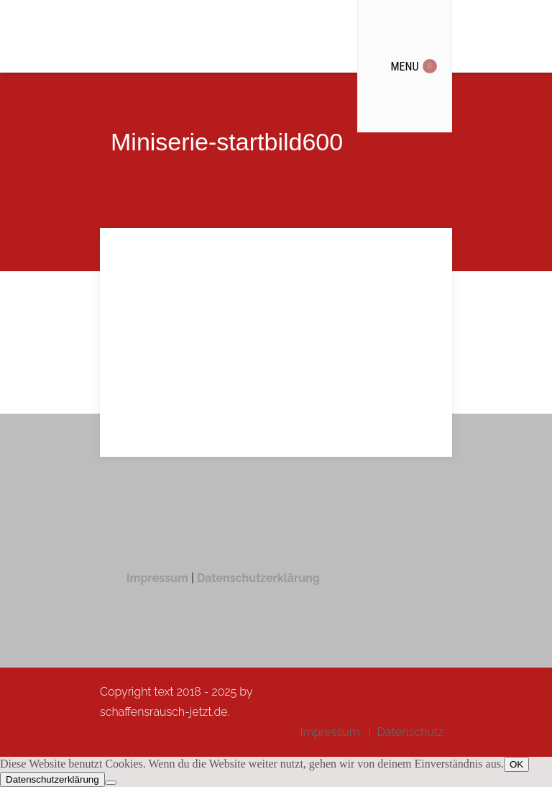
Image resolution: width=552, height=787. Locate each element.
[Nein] (110, 783)
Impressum (158, 578)
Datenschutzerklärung (52, 779)
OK (516, 764)
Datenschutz (410, 732)
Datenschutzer (237, 578)
